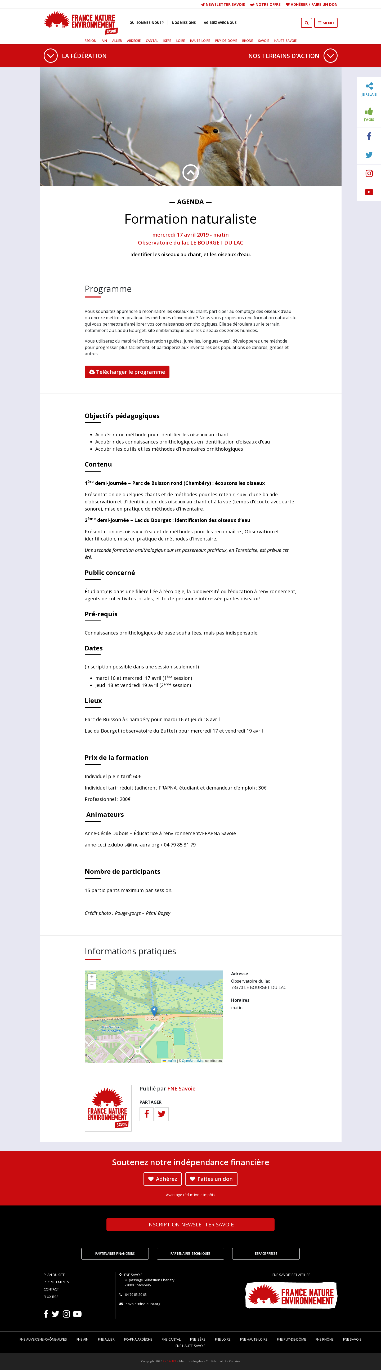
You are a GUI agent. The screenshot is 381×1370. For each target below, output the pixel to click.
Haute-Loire (200, 40)
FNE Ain (82, 1339)
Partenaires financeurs (115, 1253)
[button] (154, 1011)
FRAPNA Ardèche (138, 1339)
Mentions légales (191, 1361)
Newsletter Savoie (223, 4)
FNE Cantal (171, 1339)
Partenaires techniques (190, 1253)
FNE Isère (197, 1339)
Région (90, 40)
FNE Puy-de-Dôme (291, 1339)
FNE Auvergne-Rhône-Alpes (43, 1339)
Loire (180, 40)
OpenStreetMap (193, 1061)
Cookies (234, 1361)
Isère (167, 40)
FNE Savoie (181, 1088)
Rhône (247, 40)
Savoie (263, 40)
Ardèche (134, 40)
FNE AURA (170, 1361)
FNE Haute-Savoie (190, 1345)
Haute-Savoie (285, 40)
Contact (51, 1289)
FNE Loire (223, 1339)
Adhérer (299, 4)
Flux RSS (51, 1296)
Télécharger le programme (127, 371)
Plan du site (54, 1274)
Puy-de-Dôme (226, 40)
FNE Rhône (325, 1339)
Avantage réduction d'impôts (190, 1194)
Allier (117, 40)
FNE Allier (106, 1339)
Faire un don (324, 4)
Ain (104, 40)
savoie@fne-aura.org (143, 1303)
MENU (326, 22)
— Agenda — (190, 201)
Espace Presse (266, 1253)
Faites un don (211, 1178)
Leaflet (169, 1061)
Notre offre (265, 4)
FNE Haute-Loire (253, 1339)
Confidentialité (216, 1361)
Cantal (152, 40)
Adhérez (162, 1178)
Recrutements (56, 1282)
